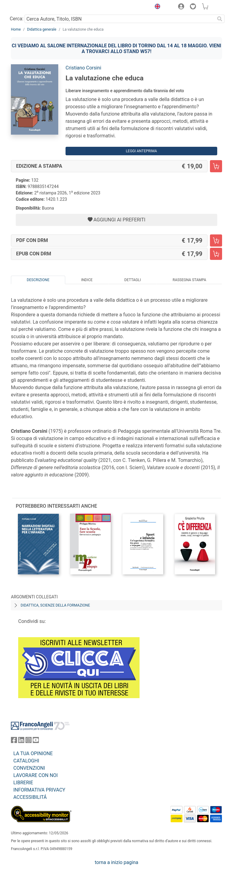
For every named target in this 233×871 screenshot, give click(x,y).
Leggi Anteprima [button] (141, 151)
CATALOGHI (26, 761)
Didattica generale (41, 29)
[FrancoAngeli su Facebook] (14, 741)
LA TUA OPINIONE (33, 753)
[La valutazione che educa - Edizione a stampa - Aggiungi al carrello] (216, 166)
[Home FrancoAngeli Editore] (31, 7)
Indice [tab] (87, 280)
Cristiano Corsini (83, 68)
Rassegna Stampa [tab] (189, 280)
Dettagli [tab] (132, 280)
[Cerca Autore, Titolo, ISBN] (120, 19)
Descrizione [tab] (38, 280)
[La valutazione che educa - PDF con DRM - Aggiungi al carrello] (216, 240)
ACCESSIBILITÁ (30, 797)
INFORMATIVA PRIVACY (39, 790)
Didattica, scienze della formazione (55, 605)
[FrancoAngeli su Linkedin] (21, 741)
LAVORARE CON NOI (35, 775)
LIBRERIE (23, 782)
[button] (156, 7)
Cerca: (16, 19)
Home (16, 29)
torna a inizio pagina (116, 862)
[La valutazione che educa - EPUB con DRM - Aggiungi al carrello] (216, 254)
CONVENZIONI (29, 768)
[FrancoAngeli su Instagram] (28, 741)
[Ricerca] (220, 19)
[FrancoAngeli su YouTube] (36, 741)
